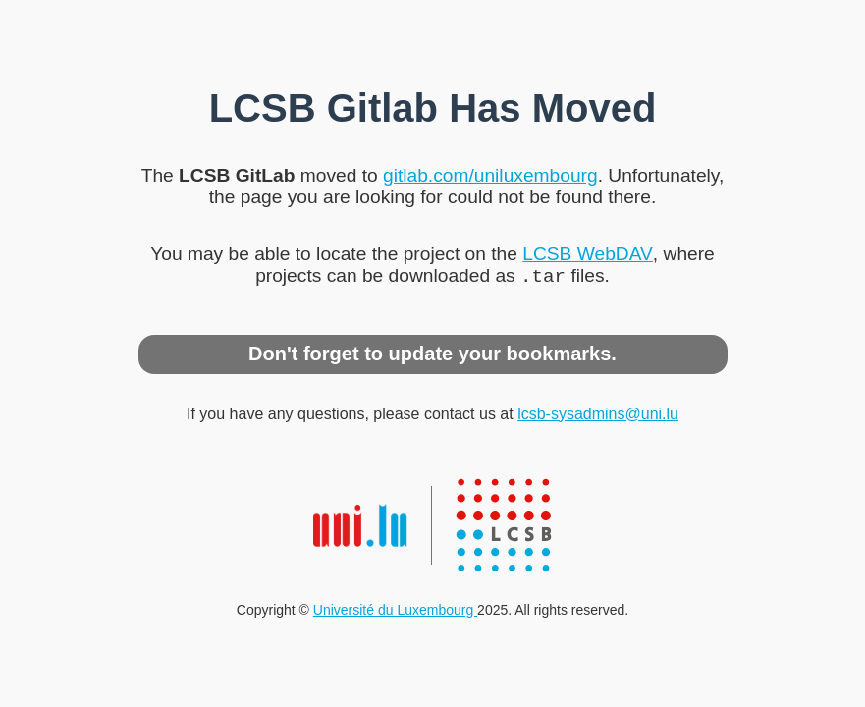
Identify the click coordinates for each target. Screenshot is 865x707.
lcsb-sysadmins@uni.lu (597, 416)
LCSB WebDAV (587, 252)
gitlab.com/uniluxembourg (490, 173)
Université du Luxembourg (395, 612)
